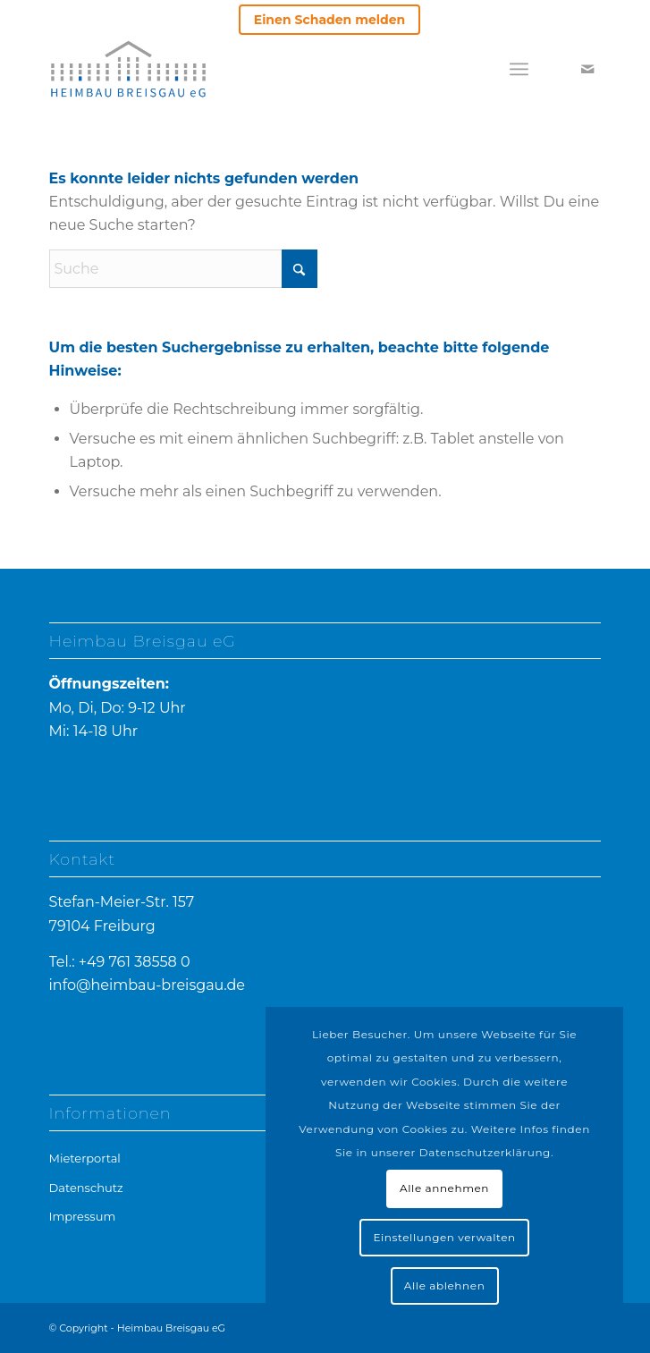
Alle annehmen (444, 1188)
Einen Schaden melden (329, 20)
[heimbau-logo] (173, 69)
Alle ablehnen (444, 1285)
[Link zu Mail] (587, 69)
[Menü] (519, 68)
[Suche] (183, 268)
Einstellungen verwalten (444, 1237)
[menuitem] (329, 20)
